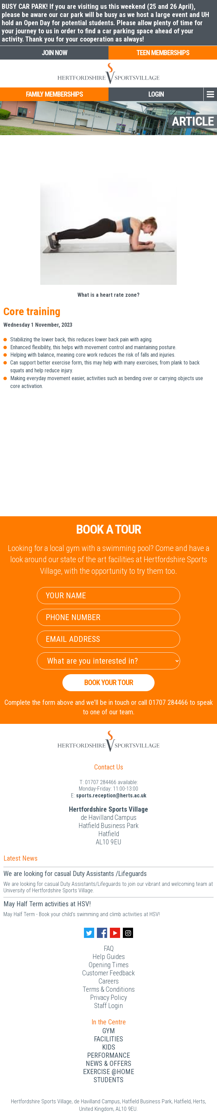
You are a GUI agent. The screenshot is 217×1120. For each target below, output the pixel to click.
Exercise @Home (108, 1072)
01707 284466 (100, 782)
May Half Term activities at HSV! (47, 904)
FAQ (109, 948)
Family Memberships (54, 94)
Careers (109, 981)
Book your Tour (108, 682)
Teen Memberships (162, 53)
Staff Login (108, 1006)
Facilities (108, 1039)
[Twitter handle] (89, 933)
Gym (108, 1031)
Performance (108, 1055)
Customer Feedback (108, 973)
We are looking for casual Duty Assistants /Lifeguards (75, 874)
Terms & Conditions (109, 989)
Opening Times (109, 965)
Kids (108, 1047)
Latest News (20, 858)
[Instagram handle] (128, 933)
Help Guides (108, 957)
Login (156, 94)
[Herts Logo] (108, 73)
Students (108, 1080)
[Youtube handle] (115, 933)
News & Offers (108, 1063)
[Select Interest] (108, 660)
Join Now (54, 53)
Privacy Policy (108, 997)
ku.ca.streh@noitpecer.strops (111, 795)
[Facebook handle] (102, 933)
